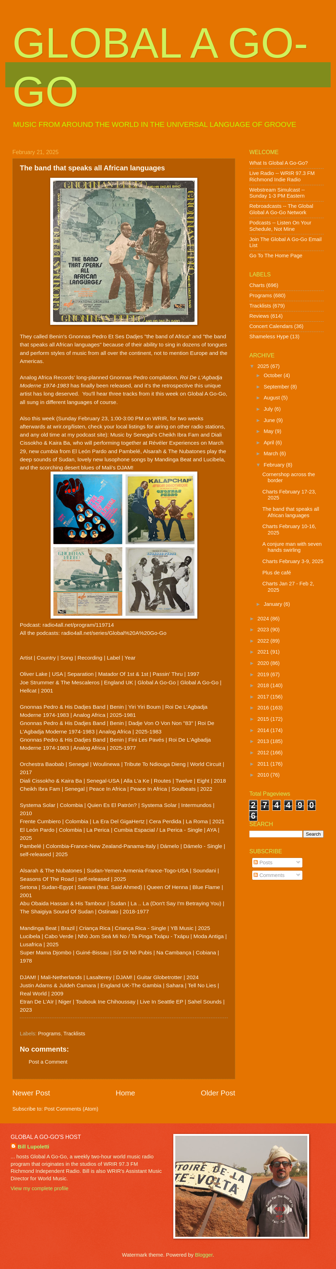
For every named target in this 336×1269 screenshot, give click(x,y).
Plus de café (276, 572)
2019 (264, 674)
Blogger (204, 1255)
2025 (264, 366)
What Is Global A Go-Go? (278, 163)
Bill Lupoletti (33, 1147)
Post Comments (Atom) (71, 1109)
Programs (49, 1033)
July (268, 409)
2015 (264, 719)
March (271, 453)
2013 (264, 741)
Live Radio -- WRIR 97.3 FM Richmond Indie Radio (282, 176)
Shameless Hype (269, 336)
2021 (264, 652)
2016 (264, 707)
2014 (264, 730)
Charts (257, 285)
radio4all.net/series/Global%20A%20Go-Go (114, 633)
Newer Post (31, 1093)
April (269, 442)
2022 (264, 641)
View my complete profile (39, 1188)
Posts (263, 862)
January (273, 604)
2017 (264, 697)
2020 (264, 663)
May (269, 431)
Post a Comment (48, 1062)
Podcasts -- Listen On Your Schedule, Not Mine (280, 226)
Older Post (218, 1093)
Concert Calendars (271, 326)
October (273, 375)
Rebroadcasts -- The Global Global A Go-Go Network (281, 209)
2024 (264, 618)
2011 (264, 764)
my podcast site (86, 435)
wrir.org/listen (69, 426)
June (269, 420)
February (274, 465)
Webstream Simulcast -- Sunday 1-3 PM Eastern (277, 193)
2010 (264, 775)
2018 (264, 685)
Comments (269, 875)
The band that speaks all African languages (290, 512)
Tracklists (74, 1033)
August (272, 397)
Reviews (259, 316)
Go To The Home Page (275, 255)
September (276, 387)
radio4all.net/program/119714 (78, 625)
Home (125, 1093)
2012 (264, 752)
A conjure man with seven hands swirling (292, 547)
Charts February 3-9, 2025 (293, 561)
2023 (264, 629)
